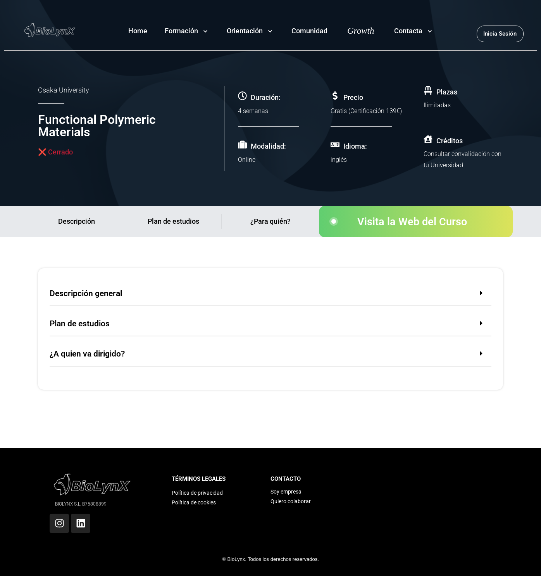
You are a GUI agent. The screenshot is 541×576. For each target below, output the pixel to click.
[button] (270, 295)
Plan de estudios (173, 221)
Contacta (408, 31)
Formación (181, 31)
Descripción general (86, 293)
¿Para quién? (270, 221)
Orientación (245, 31)
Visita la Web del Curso (412, 222)
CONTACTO (285, 478)
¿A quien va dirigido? (87, 353)
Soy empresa (286, 492)
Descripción (76, 221)
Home (137, 31)
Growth (360, 31)
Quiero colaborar (290, 501)
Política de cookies (194, 502)
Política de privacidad (197, 493)
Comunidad (309, 31)
